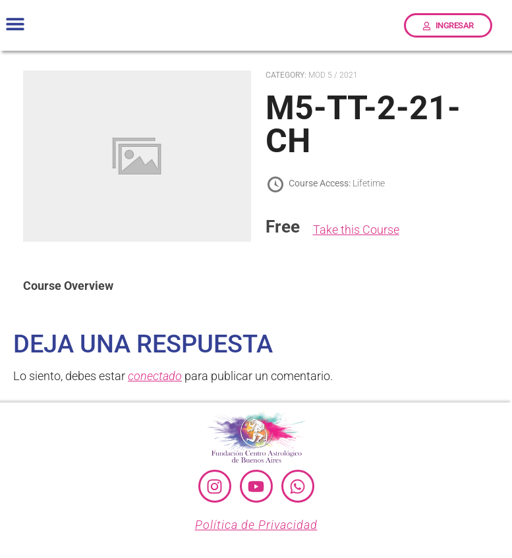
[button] (15, 24)
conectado (155, 376)
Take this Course (356, 230)
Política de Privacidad (256, 525)
